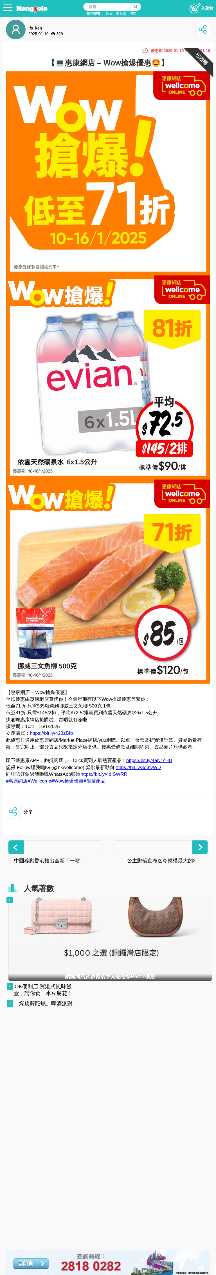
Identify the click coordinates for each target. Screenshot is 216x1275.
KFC (133, 14)
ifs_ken (35, 28)
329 (60, 33)
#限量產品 (94, 781)
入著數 (201, 6)
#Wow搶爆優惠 (67, 781)
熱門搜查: (94, 14)
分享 (28, 812)
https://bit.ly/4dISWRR (103, 774)
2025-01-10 (38, 33)
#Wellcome (39, 781)
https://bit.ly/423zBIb (51, 733)
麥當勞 (121, 14)
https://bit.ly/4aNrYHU (149, 760)
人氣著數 (39, 888)
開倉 (109, 14)
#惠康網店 (17, 781)
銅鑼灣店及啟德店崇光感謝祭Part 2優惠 (110, 976)
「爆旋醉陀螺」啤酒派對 (43, 1003)
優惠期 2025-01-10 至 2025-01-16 (180, 50)
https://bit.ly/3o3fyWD (138, 767)
